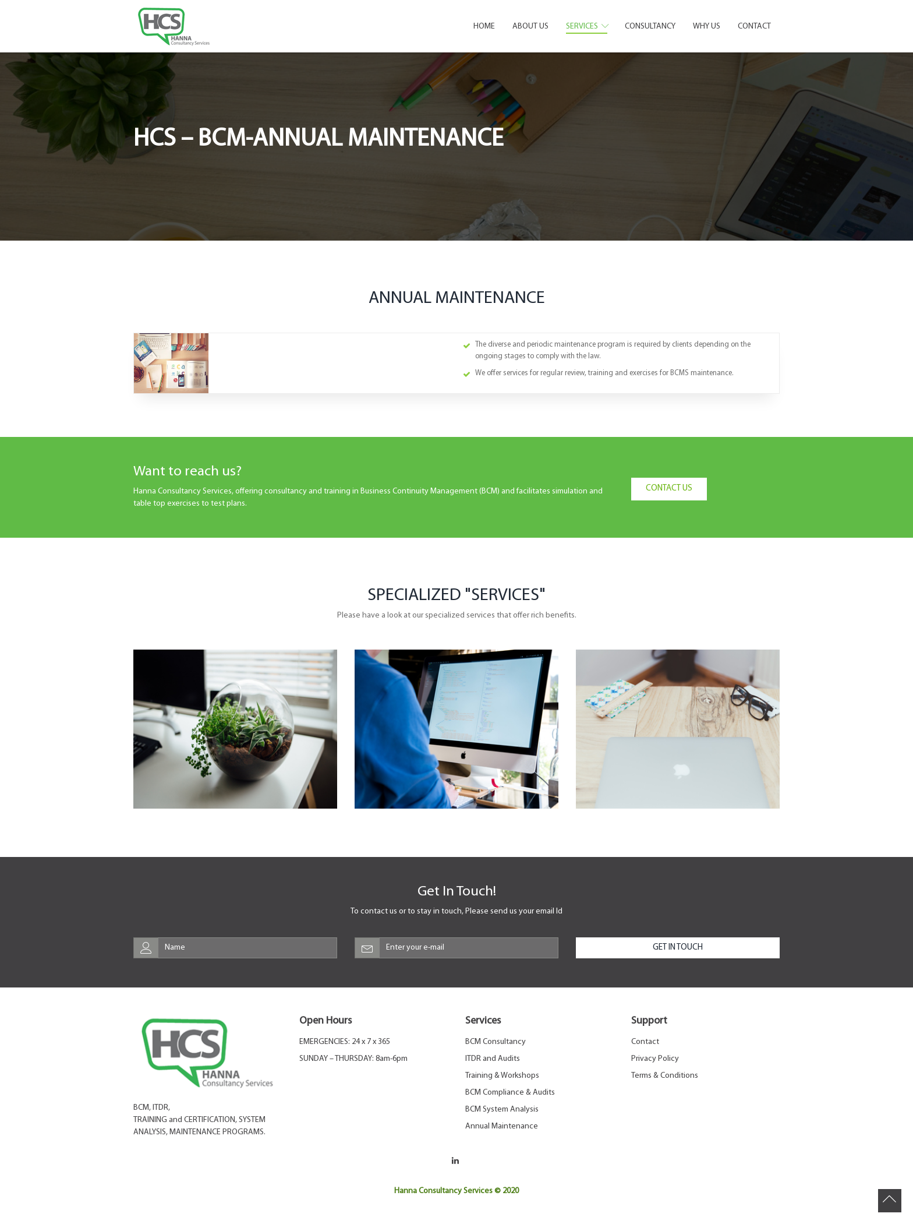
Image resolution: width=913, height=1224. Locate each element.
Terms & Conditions (664, 1075)
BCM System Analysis (502, 1109)
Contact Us (669, 488)
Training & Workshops (502, 1075)
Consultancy (650, 26)
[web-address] (247, 947)
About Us (530, 26)
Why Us (706, 26)
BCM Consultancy (495, 1042)
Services (586, 26)
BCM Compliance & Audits (510, 1092)
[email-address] (468, 947)
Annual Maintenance (501, 1126)
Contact (754, 26)
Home (484, 26)
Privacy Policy (655, 1058)
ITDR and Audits (492, 1058)
